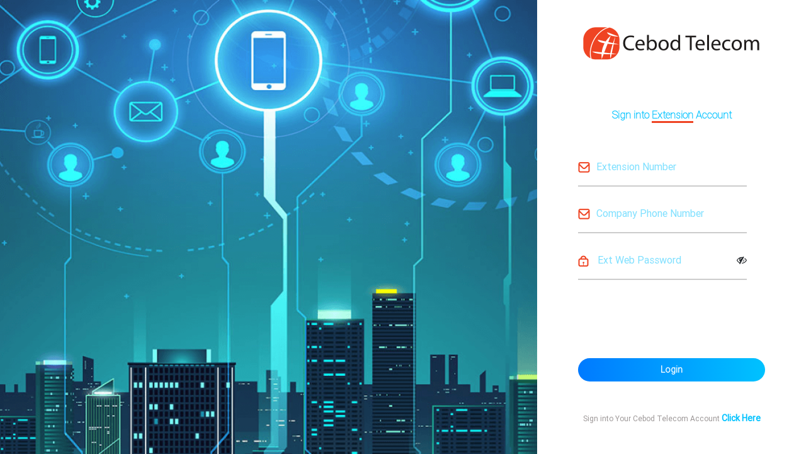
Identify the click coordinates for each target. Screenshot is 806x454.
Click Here (741, 418)
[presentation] (673, 317)
